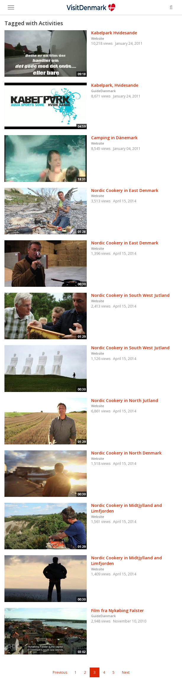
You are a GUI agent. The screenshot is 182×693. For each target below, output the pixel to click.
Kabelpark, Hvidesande (114, 85)
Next (126, 672)
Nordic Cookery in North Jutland (124, 400)
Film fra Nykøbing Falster (117, 610)
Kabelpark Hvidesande (114, 33)
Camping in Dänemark (114, 137)
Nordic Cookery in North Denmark (126, 453)
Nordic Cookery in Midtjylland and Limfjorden (126, 508)
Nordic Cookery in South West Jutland (130, 295)
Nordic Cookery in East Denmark (124, 190)
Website (97, 38)
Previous (60, 672)
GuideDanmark (103, 91)
